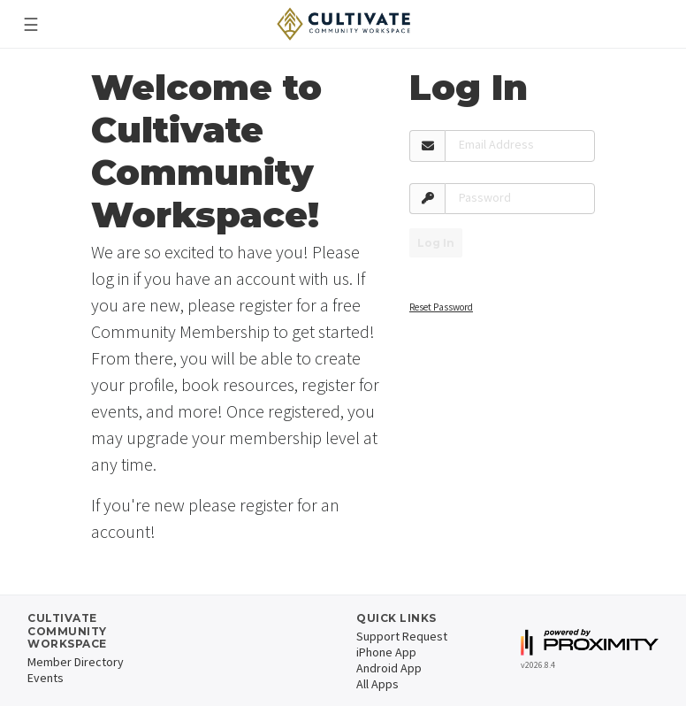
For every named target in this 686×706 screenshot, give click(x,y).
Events (45, 678)
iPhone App (386, 652)
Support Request (401, 636)
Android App (389, 668)
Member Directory (75, 662)
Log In (435, 242)
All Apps (377, 684)
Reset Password (441, 307)
